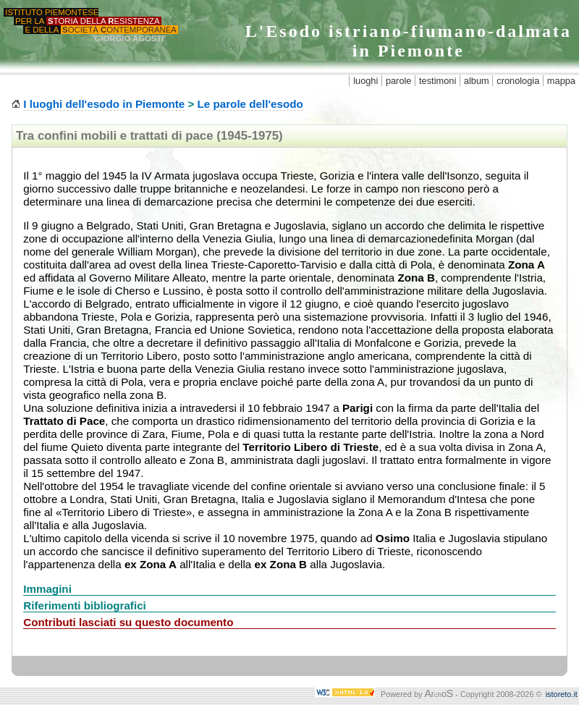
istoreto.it (562, 694)
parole (399, 80)
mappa (561, 80)
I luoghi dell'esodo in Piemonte (104, 104)
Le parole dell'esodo (250, 104)
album (476, 80)
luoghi (365, 80)
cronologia (517, 80)
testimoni (437, 80)
